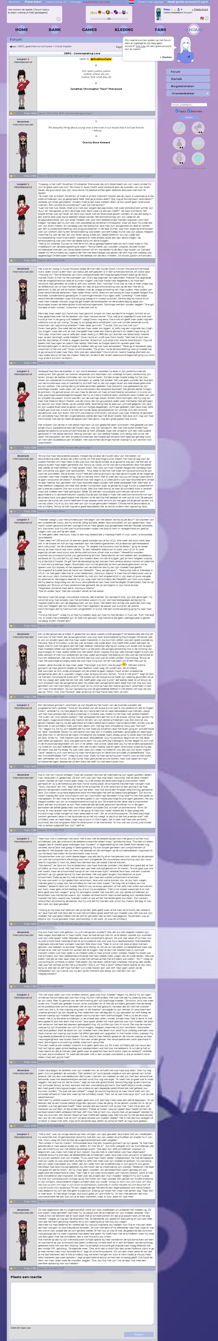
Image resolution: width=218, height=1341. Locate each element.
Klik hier (141, 46)
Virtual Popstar (63, 46)
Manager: (90, 1)
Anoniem (23, 121)
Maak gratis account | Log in (188, 1)
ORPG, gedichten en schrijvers (35, 46)
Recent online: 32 (56, 1)
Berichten (15, 1)
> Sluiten (166, 57)
